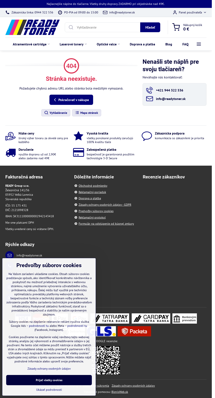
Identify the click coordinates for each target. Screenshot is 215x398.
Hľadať (150, 27)
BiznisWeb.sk (119, 392)
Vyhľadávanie (55, 113)
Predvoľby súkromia (96, 386)
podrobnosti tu (39, 326)
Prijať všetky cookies (49, 380)
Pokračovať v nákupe (70, 99)
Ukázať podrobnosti (49, 390)
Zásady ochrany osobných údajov (133, 386)
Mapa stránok (86, 113)
